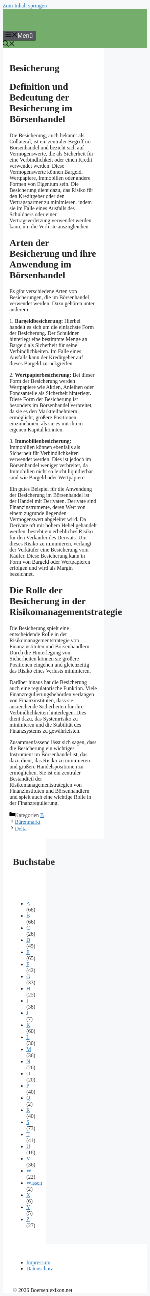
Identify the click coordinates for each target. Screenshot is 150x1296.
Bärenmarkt (28, 822)
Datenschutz (39, 1268)
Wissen (34, 1183)
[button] (9, 44)
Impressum (38, 1262)
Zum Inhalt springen (25, 5)
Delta (21, 829)
